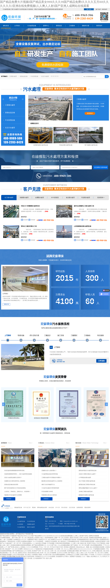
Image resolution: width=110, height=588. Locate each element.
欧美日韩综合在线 (34, 552)
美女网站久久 (95, 556)
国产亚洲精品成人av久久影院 (21, 551)
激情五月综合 (22, 552)
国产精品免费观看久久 (39, 545)
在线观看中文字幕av (62, 556)
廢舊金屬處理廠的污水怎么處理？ (88, 488)
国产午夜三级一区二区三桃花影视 (23, 537)
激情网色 (3, 541)
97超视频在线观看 (99, 549)
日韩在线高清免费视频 (62, 543)
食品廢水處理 (70, 197)
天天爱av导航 (11, 556)
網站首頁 (6, 25)
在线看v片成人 (39, 537)
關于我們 (98, 9)
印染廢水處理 (85, 197)
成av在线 (106, 551)
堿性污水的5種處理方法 (48, 484)
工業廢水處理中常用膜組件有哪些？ (52, 477)
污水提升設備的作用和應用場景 (50, 488)
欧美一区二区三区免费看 (48, 552)
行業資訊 (46, 443)
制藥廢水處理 (24, 197)
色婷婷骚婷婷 (49, 537)
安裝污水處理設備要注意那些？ (13, 477)
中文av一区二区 (44, 547)
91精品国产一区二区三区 (13, 543)
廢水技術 (86, 443)
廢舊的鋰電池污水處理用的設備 (87, 470)
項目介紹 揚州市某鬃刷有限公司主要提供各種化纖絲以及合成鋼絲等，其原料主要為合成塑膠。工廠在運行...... (90, 211)
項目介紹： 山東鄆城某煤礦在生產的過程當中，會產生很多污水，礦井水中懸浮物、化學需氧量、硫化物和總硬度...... (90, 232)
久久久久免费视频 (32, 547)
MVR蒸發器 (55, 197)
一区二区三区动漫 (27, 558)
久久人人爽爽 (68, 549)
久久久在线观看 (38, 541)
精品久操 (83, 543)
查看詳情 (6, 304)
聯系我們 (104, 9)
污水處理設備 (31, 25)
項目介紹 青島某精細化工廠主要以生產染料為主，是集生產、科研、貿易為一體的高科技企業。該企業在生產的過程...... (37, 232)
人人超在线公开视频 (39, 543)
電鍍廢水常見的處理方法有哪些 (13, 495)
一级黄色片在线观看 (50, 541)
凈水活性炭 (64, 507)
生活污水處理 (45, 76)
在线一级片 (6, 545)
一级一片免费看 (7, 539)
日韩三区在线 (83, 537)
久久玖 (18, 556)
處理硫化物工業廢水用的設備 (87, 484)
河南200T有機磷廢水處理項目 (30, 206)
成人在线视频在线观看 (97, 547)
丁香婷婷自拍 (10, 541)
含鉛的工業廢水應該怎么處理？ (87, 474)
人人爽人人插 (75, 543)
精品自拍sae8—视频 (82, 547)
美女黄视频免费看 (96, 545)
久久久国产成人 (52, 545)
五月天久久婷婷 (62, 552)
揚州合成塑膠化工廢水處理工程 (84, 206)
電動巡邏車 (87, 507)
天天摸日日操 (47, 554)
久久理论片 (103, 556)
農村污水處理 (31, 527)
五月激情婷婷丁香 (39, 558)
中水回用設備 (34, 76)
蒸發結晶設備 (23, 76)
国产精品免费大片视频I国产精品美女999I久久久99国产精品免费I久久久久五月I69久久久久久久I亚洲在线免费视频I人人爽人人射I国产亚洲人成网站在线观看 (49, 536)
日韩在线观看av (27, 543)
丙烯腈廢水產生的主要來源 (49, 495)
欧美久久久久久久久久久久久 (83, 549)
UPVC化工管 (26, 507)
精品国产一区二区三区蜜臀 (14, 549)
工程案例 (72, 25)
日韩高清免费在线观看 (87, 541)
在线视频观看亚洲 (83, 539)
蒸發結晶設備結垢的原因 (11, 484)
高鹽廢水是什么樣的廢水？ (49, 470)
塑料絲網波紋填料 (42, 507)
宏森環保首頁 (21, 517)
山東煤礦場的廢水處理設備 (82, 226)
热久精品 (28, 554)
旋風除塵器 (80, 507)
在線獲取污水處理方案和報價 (55, 156)
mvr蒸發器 (20, 524)
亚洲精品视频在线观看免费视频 (21, 545)
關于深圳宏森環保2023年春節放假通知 (15, 488)
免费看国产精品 (33, 539)
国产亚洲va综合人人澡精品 (17, 547)
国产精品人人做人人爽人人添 (77, 552)
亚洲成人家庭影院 (70, 547)
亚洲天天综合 (91, 543)
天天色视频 (51, 543)
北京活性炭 (72, 507)
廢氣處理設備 (18, 507)
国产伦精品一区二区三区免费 (80, 545)
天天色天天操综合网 (27, 556)
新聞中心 (46, 25)
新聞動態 (6, 443)
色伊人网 (48, 558)
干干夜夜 (92, 554)
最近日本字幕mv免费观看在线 (99, 539)
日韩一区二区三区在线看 (58, 551)
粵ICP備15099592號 (69, 523)
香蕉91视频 (84, 554)
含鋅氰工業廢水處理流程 (86, 491)
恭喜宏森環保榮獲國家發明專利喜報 (14, 470)
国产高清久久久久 (86, 551)
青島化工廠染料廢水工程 (29, 226)
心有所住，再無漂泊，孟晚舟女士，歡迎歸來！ (17, 491)
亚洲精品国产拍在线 (69, 539)
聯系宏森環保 (49, 517)
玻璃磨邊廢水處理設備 (40, 145)
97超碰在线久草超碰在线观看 (44, 549)
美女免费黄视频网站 (59, 554)
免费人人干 (4, 547)
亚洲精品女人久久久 (20, 539)
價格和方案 (85, 25)
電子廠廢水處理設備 (90, 145)
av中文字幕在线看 (18, 554)
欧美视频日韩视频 (6, 554)
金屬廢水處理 (39, 197)
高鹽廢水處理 (31, 524)
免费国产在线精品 (76, 556)
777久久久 (106, 545)
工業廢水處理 (13, 76)
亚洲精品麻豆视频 (73, 551)
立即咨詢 (101, 361)
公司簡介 (17, 25)
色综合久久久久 (29, 549)
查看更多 (90, 113)
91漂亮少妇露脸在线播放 (24, 541)
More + (31, 443)
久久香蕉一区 (58, 549)
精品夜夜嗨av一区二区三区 (9, 552)
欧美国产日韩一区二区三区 (41, 551)
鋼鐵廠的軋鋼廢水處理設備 (86, 495)
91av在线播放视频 (64, 545)
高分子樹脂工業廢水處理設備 (87, 481)
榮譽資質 (59, 25)
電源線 (34, 507)
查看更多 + (9, 498)
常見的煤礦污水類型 (47, 491)
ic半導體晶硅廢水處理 (85, 477)
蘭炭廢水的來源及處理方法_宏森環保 (52, 481)
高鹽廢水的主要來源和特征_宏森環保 (14, 481)
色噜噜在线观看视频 (95, 537)
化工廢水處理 (9, 197)
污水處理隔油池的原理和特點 (50, 474)
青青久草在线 (74, 537)
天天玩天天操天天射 (56, 547)
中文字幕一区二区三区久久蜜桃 (98, 552)
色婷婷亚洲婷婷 (100, 541)
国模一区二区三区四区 (61, 537)
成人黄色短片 (62, 541)
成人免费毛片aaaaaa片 (55, 539)
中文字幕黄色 (101, 543)
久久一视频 (86, 556)
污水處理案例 (21, 527)
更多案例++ (101, 197)
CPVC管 (57, 507)
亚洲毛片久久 (43, 539)
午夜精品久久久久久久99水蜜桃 (45, 556)
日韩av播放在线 (97, 551)
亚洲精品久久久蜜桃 (73, 554)
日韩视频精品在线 (73, 541)
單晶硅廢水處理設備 (65, 145)
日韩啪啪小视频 (37, 554)
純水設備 (51, 507)
